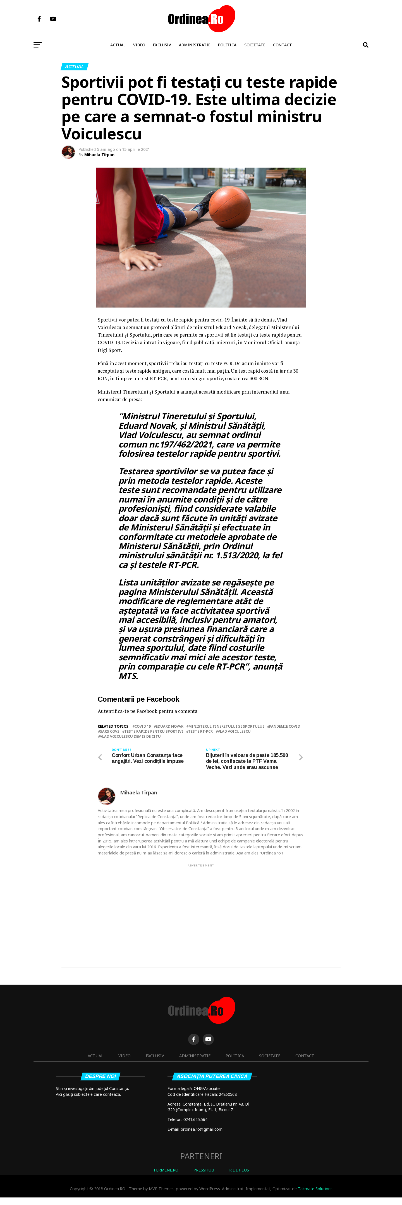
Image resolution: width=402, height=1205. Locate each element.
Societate (254, 44)
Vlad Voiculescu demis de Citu (130, 736)
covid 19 (143, 726)
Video (139, 44)
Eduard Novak (169, 726)
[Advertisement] (201, 915)
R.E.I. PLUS (239, 1177)
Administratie (194, 44)
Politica (227, 44)
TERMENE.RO (165, 1177)
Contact (282, 44)
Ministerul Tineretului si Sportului (226, 726)
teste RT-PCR (200, 731)
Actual (117, 44)
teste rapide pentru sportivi (153, 731)
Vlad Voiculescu (234, 731)
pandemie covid (284, 726)
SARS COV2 (109, 731)
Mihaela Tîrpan (99, 154)
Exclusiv (162, 44)
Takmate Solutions (315, 1196)
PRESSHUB (203, 1177)
